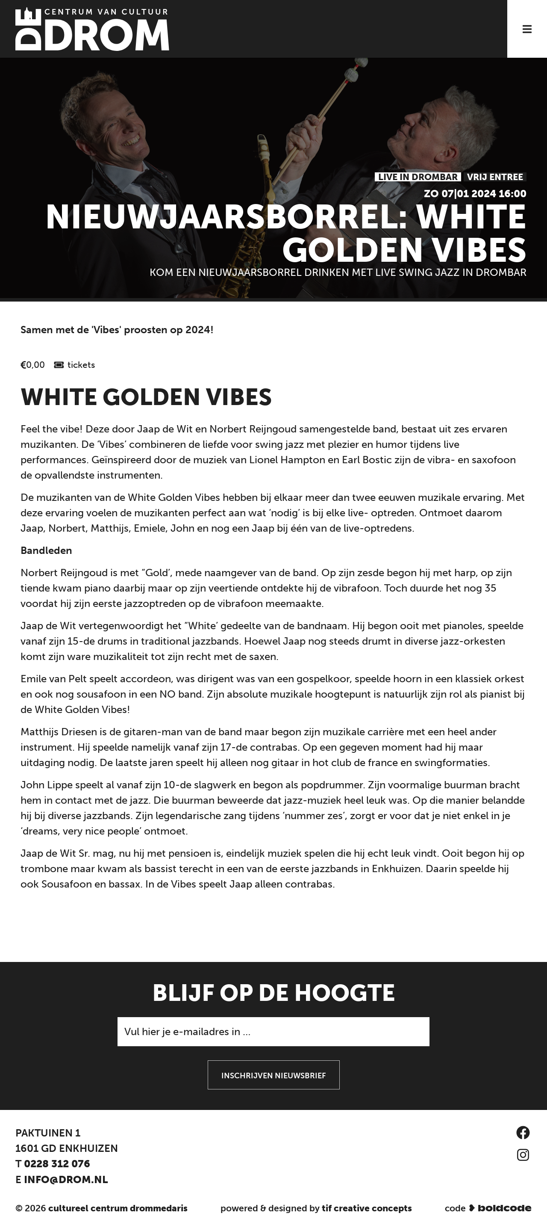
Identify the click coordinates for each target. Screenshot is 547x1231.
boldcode (505, 1208)
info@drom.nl (66, 1179)
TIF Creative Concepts (367, 1208)
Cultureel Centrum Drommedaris (118, 1208)
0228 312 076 (57, 1163)
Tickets (81, 364)
